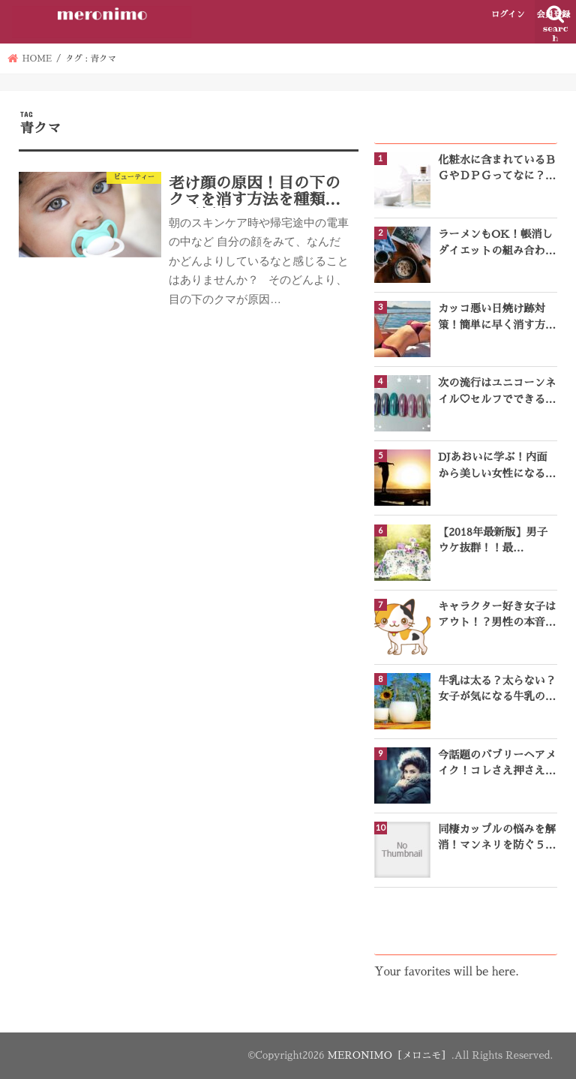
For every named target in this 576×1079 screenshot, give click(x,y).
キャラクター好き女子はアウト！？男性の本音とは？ (497, 616)
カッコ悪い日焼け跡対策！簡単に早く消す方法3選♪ (497, 318)
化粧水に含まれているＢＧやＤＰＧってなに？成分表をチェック (497, 170)
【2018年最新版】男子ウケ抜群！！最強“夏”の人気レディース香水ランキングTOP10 (497, 542)
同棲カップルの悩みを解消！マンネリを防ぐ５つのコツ (497, 839)
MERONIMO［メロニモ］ (390, 1055)
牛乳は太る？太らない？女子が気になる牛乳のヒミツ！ (497, 690)
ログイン (508, 15)
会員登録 (553, 15)
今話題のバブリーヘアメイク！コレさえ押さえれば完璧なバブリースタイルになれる (497, 765)
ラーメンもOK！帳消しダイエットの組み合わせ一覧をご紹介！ (497, 244)
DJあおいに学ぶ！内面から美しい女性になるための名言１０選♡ (497, 467)
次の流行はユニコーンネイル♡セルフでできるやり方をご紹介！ (497, 392)
